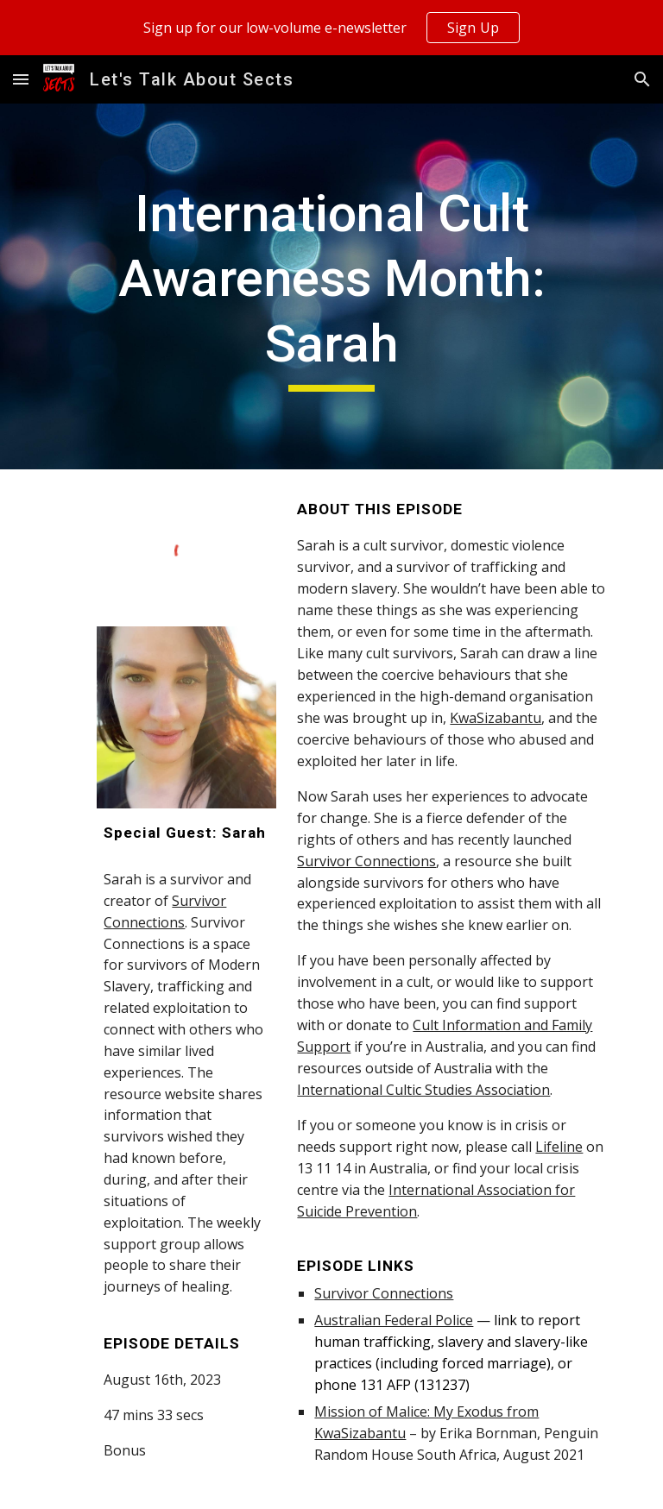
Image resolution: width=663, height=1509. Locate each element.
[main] (331, 286)
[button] (20, 79)
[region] (331, 27)
